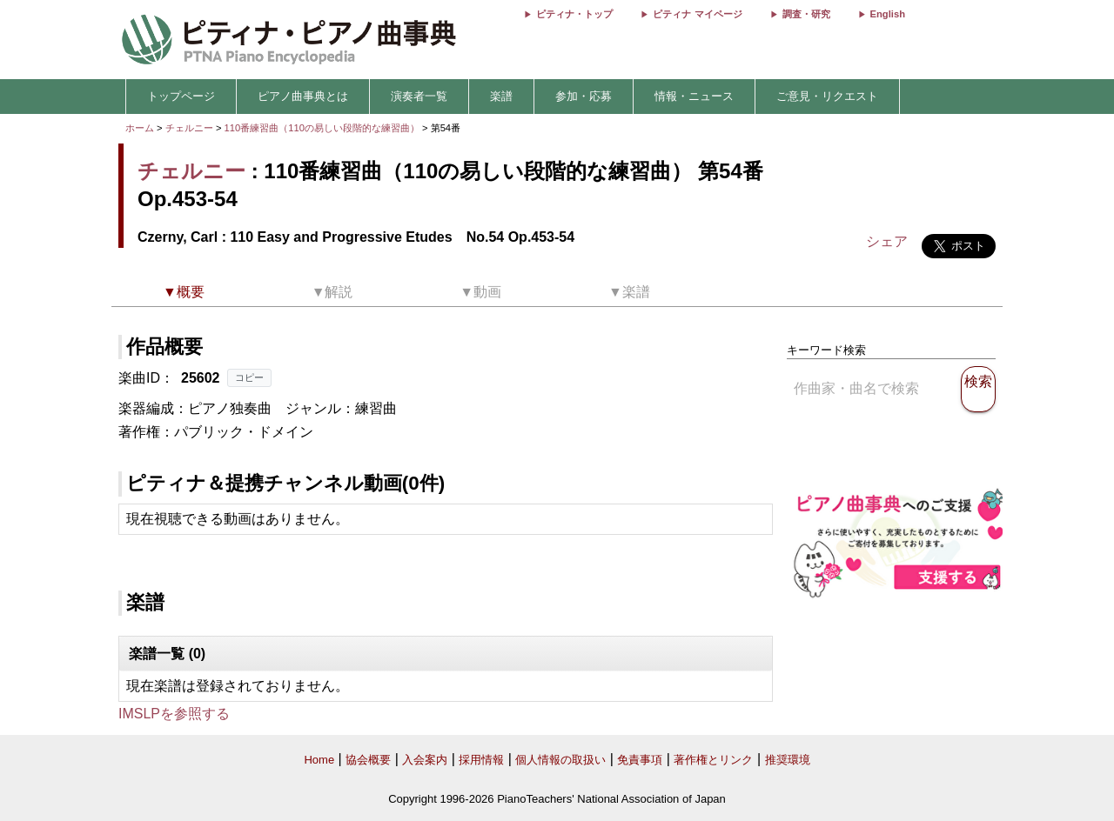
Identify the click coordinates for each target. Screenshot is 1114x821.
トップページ (181, 96)
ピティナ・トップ (574, 14)
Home (319, 759)
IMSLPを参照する (174, 713)
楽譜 (501, 96)
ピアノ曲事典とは (303, 96)
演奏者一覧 (419, 96)
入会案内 (424, 759)
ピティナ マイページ (697, 14)
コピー (249, 377)
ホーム (139, 128)
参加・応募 (583, 96)
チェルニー (189, 128)
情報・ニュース (694, 96)
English (887, 14)
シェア (887, 241)
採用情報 (481, 759)
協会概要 (368, 759)
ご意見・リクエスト (827, 96)
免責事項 (639, 759)
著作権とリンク (713, 759)
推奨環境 (787, 759)
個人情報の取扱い (560, 759)
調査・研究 (806, 14)
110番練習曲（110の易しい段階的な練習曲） (323, 128)
